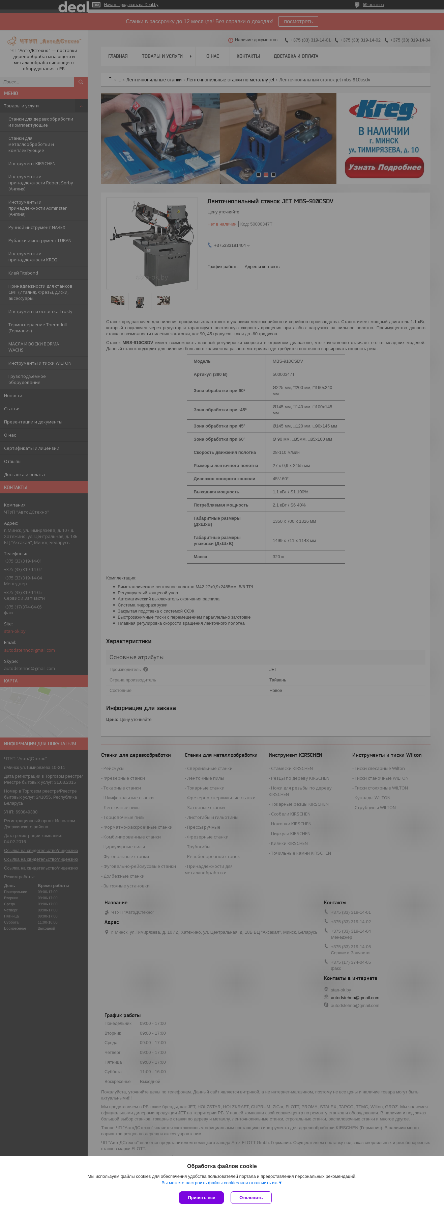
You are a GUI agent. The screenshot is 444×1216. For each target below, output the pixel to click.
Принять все (201, 1197)
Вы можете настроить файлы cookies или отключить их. (219, 1182)
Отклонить (251, 1197)
